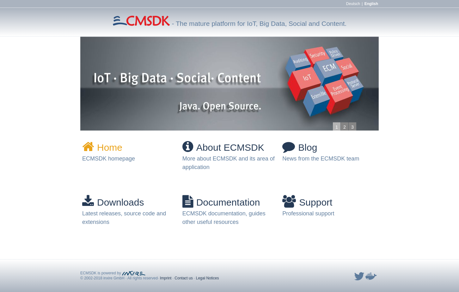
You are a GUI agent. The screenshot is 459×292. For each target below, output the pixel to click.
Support (307, 202)
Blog (299, 147)
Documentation (221, 202)
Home (102, 147)
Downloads (113, 202)
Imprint (166, 278)
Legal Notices (207, 278)
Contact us (183, 278)
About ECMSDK (223, 147)
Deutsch (353, 4)
